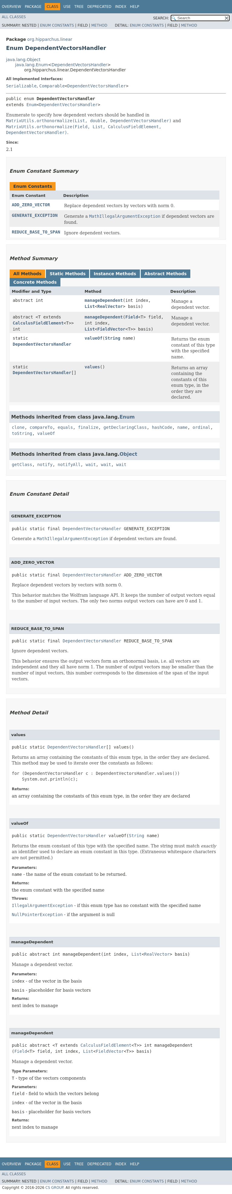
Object (128, 454)
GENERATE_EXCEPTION (35, 215)
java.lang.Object (23, 59)
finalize (88, 427)
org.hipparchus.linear (49, 39)
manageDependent (104, 300)
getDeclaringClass (125, 427)
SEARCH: (161, 18)
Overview (11, 7)
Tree (79, 7)
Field (131, 317)
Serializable (21, 85)
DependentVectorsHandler (79, 64)
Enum (31, 104)
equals (65, 427)
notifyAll (69, 464)
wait (90, 464)
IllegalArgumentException (42, 905)
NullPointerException (37, 914)
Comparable (52, 85)
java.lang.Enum (31, 64)
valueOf (93, 338)
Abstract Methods (165, 273)
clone (18, 427)
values (92, 366)
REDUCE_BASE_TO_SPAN (36, 232)
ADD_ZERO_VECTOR (31, 204)
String (113, 338)
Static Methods (67, 273)
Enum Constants (57, 25)
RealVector (110, 306)
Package (33, 7)
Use (67, 7)
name (182, 427)
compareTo (41, 427)
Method (99, 25)
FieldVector (111, 329)
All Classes (14, 17)
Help (134, 7)
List (90, 306)
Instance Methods (115, 273)
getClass (22, 464)
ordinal (202, 427)
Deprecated (99, 7)
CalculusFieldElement (38, 323)
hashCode (162, 427)
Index (121, 7)
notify (45, 464)
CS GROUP (54, 1188)
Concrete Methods (35, 282)
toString (22, 433)
